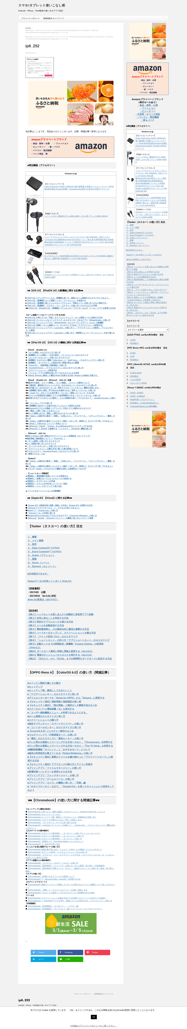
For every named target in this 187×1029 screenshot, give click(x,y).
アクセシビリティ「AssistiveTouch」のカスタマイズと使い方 (53, 451)
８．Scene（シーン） (39, 562)
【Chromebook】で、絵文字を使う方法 (43, 844)
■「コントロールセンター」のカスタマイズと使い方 (54, 727)
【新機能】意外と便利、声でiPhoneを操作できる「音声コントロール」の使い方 (62, 390)
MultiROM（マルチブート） (142, 399)
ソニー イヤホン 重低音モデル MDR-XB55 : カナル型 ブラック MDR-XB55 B (76, 216)
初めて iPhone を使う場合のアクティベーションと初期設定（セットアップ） (59, 436)
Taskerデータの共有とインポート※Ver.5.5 (49, 581)
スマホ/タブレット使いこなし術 (41, 5)
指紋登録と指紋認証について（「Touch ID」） (46, 438)
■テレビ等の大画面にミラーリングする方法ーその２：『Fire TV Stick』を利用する (70, 746)
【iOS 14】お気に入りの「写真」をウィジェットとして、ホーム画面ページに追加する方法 (65, 317)
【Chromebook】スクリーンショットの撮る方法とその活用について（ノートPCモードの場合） (67, 898)
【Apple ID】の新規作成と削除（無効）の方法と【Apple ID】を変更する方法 (59, 505)
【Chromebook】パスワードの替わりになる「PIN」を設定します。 (55, 820)
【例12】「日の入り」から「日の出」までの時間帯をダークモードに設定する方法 (70, 658)
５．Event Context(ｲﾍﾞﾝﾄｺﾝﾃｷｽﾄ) (44, 551)
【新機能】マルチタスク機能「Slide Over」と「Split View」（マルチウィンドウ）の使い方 (66, 360)
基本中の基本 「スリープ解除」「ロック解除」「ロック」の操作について (59, 383)
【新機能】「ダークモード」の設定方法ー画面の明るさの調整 (53, 363)
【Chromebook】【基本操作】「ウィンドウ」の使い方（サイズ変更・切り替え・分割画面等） (66, 866)
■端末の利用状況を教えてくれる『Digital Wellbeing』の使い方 (60, 753)
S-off (132, 356)
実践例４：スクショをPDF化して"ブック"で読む (47, 484)
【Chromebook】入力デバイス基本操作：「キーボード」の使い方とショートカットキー (63, 833)
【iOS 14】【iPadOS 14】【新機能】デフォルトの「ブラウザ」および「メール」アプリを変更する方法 (72, 308)
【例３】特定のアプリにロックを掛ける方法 (50, 622)
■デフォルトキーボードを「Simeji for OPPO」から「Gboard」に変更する (66, 698)
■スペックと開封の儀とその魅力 (44, 683)
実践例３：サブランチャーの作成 (41, 481)
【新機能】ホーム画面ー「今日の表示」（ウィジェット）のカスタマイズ (57, 355)
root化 (133, 340)
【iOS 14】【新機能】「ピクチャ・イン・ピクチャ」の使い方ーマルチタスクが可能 (62, 306)
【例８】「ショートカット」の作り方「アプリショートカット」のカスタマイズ (68, 640)
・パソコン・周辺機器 (147, 117)
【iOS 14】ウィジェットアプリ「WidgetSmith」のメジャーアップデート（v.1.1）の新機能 (65, 323)
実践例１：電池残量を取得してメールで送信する (47, 476)
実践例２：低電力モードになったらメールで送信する (49, 478)
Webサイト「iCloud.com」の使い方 (42, 510)
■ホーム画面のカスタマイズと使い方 (46, 716)
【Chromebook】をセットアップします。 (44, 814)
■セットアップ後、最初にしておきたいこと (50, 690)
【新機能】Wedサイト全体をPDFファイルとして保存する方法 (54, 406)
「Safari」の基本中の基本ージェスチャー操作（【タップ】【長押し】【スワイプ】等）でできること (70, 421)
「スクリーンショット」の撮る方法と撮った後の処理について (52, 449)
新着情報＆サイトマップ (53, 18)
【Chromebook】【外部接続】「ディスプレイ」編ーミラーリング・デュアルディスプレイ (64, 909)
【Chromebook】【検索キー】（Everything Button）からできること (55, 841)
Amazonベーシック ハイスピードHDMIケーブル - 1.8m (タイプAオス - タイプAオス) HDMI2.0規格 (151, 214)
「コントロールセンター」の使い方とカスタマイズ (48, 357)
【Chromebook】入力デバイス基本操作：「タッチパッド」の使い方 (55, 836)
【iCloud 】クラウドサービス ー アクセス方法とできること (53, 508)
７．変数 (32, 559)
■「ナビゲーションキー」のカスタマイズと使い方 (53, 694)
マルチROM (135, 379)
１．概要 (32, 537)
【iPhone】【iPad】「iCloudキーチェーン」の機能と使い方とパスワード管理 (60, 518)
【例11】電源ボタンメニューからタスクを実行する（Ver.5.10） (60, 655)
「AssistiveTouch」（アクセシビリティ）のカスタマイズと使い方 (55, 368)
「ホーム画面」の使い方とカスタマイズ (43, 441)
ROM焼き (134, 343)
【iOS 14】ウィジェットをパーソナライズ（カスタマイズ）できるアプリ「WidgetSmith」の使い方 (68, 320)
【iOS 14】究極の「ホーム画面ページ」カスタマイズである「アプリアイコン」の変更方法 (65, 325)
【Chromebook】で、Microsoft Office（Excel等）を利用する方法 (54, 879)
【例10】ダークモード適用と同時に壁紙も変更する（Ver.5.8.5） (61, 651)
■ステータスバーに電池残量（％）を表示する (51, 709)
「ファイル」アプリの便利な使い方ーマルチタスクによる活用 (53, 373)
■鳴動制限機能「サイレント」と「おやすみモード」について (59, 749)
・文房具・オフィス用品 (147, 114)
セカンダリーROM (138, 383)
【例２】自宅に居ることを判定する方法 (48, 618)
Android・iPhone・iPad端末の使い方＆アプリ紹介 (37, 1005)
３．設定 (32, 544)
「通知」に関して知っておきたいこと (44, 411)
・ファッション (147, 108)
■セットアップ (35, 687)
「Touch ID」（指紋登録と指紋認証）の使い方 (47, 365)
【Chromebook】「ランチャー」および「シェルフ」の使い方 (52, 863)
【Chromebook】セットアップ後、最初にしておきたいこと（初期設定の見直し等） (62, 817)
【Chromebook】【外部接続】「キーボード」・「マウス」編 (52, 906)
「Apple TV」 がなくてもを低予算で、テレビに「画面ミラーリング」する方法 (61, 393)
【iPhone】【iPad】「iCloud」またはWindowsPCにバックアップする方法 (60, 426)
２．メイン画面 (35, 540)
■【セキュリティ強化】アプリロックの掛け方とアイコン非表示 (60, 764)
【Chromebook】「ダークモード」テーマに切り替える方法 (51, 822)
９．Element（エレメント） (42, 566)
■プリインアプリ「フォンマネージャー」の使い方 (53, 775)
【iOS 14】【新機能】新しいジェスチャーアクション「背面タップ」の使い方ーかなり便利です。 (67, 303)
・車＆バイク (147, 120)
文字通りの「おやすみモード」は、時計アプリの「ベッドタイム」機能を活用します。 (64, 388)
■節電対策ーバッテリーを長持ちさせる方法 (50, 771)
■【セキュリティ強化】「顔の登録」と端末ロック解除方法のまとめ (62, 705)
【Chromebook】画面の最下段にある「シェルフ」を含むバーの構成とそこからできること (64, 849)
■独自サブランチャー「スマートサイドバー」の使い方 (55, 723)
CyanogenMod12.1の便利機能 (143, 406)
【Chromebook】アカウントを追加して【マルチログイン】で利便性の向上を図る (61, 893)
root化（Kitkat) (136, 393)
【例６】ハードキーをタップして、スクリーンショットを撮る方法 (62, 633)
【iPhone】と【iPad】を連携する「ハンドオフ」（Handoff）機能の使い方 (60, 429)
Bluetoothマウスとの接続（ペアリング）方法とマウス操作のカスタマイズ (59, 408)
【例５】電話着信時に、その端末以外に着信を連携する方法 (58, 629)
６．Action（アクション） (41, 555)
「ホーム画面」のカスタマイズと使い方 (43, 352)
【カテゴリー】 (133, 326)
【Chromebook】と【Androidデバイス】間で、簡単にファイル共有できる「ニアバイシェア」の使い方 (69, 901)
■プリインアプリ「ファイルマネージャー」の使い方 (54, 768)
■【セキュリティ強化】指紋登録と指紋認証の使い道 (54, 701)
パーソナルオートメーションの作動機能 (43, 491)
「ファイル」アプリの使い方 (40, 403)
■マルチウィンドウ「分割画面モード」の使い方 (52, 735)
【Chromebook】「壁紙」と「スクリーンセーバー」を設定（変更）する (57, 890)
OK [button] (94, 1017)
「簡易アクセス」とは (36, 454)
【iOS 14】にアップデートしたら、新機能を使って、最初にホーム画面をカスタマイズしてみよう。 (68, 298)
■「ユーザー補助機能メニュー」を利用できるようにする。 (58, 712)
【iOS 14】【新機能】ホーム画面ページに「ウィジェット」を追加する (56, 300)
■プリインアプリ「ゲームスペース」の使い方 (51, 779)
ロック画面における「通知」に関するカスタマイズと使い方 (53, 413)
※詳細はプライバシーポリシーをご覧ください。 (93, 1026)
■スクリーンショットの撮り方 (43, 720)
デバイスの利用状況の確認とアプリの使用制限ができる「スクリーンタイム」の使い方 (64, 395)
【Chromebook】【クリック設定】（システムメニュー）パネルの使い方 (57, 852)
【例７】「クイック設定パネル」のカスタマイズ (53, 636)
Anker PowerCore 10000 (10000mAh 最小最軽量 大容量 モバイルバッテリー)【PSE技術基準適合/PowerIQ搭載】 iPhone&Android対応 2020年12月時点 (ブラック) (151, 143)
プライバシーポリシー (30, 18)
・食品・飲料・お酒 (147, 105)
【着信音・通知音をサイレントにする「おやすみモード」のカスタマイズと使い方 (62, 385)
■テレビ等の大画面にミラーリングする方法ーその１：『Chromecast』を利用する (70, 742)
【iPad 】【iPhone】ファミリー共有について (47, 424)
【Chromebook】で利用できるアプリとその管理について (51, 876)
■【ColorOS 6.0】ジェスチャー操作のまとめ (51, 731)
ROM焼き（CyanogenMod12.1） (145, 403)
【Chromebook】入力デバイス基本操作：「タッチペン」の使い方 (54, 839)
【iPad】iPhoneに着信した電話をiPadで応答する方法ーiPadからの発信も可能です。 (63, 375)
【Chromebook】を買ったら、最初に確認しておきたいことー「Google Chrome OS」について (66, 812)
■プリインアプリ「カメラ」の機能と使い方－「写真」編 (57, 783)
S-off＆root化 (136, 373)
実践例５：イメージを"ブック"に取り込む (44, 486)
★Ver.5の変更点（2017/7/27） (43, 599)
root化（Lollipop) (137, 396)
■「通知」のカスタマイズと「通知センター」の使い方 (55, 738)
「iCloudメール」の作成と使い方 (41, 513)
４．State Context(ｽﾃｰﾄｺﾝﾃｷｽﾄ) (44, 548)
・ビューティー (147, 111)
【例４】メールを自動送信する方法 (46, 625)
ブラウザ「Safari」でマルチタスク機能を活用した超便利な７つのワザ (56, 469)
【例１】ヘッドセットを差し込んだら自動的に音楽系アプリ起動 (60, 614)
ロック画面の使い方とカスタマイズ (41, 444)
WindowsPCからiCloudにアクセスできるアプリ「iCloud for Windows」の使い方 (62, 515)
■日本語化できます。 (38, 574)
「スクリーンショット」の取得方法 (42, 370)
